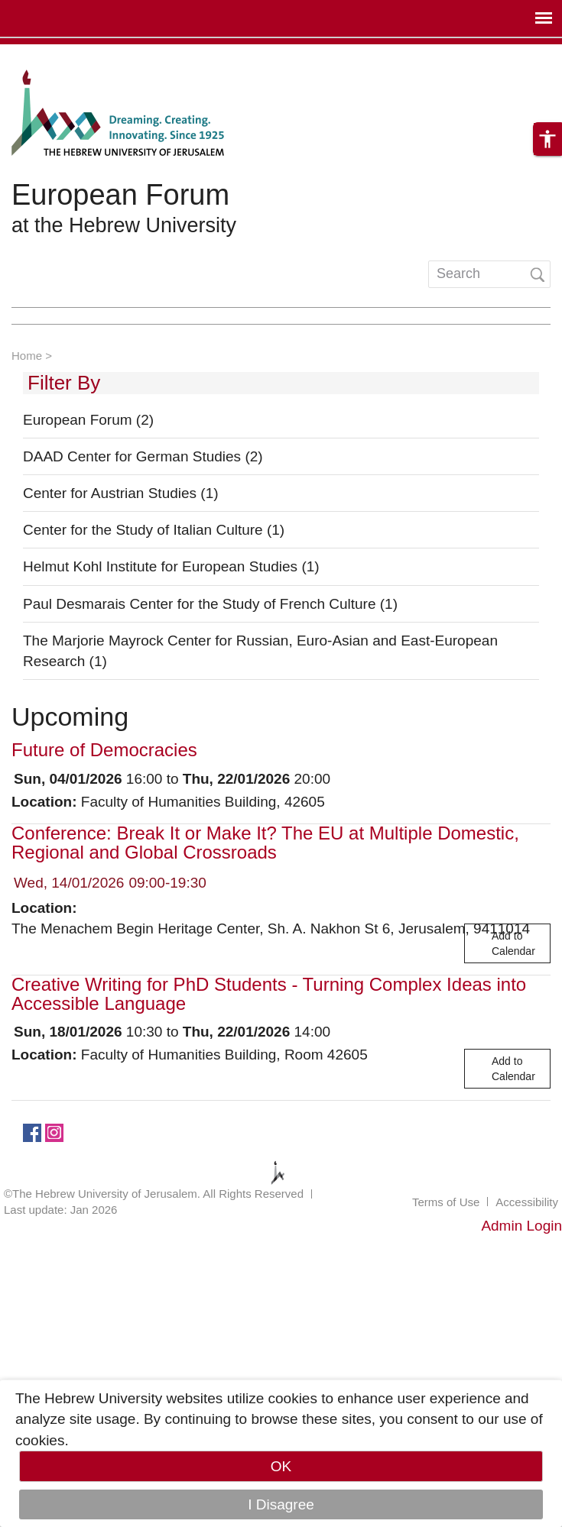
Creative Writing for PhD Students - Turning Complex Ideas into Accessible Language (268, 994)
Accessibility (526, 1201)
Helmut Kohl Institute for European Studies (171, 566)
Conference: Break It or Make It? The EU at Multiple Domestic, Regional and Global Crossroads (265, 842)
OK (281, 1466)
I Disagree (281, 1504)
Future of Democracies (104, 749)
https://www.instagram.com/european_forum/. (54, 1131)
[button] (547, 139)
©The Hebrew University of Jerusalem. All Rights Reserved (154, 1193)
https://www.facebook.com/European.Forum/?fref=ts (32, 1131)
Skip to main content (66, 55)
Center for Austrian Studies (121, 493)
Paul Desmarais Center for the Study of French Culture (210, 604)
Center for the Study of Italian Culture (153, 530)
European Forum (120, 195)
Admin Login (521, 1225)
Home (26, 355)
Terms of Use (445, 1201)
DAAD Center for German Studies (143, 456)
